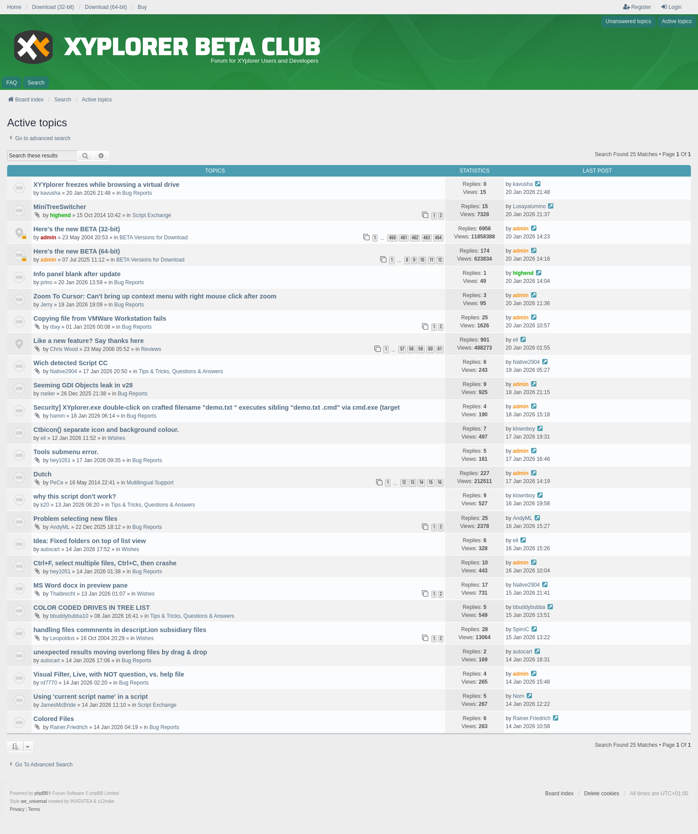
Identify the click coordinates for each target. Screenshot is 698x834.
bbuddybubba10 (69, 616)
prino (47, 282)
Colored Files (53, 718)
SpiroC (521, 629)
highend (60, 215)
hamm (57, 416)
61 (440, 349)
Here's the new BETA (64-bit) (76, 251)
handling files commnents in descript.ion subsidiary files (120, 629)
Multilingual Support (149, 482)
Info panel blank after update (77, 274)
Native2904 (63, 371)
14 (421, 482)
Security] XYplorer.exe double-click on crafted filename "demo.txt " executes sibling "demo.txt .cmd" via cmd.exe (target (216, 407)
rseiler (48, 394)
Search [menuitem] (36, 83)
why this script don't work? (74, 496)
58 (411, 349)
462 (415, 238)
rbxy (55, 327)
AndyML (59, 527)
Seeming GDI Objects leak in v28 (83, 385)
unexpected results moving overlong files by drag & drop (120, 652)
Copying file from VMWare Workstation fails (99, 318)
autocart (50, 549)
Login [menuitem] (671, 7)
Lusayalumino (529, 206)
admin (48, 237)
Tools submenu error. (65, 451)
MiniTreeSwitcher (59, 206)
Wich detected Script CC (70, 363)
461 (404, 238)
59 (420, 349)
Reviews (151, 349)
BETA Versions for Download (153, 237)
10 (422, 260)
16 (440, 482)
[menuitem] (17, 810)
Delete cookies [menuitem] (601, 793)
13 (412, 482)
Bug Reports (137, 193)
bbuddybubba (529, 607)
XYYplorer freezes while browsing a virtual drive (106, 184)
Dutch (42, 474)
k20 (45, 505)
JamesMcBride (58, 705)
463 (426, 238)
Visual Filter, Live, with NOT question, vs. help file (108, 674)
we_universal (34, 801)
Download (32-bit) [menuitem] (53, 7)
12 (440, 260)
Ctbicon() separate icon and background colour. (106, 429)
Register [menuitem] (637, 7)
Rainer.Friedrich (69, 727)
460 (392, 238)
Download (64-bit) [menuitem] (106, 7)
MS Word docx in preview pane (80, 585)
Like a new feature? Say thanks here (88, 340)
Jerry (47, 305)
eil (515, 340)
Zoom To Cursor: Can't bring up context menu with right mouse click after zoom (154, 296)
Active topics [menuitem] (677, 21)
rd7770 (49, 683)
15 (431, 482)
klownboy (524, 429)
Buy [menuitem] (142, 7)
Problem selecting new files (75, 518)
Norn (518, 696)
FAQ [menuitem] (11, 83)
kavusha (51, 193)
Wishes (116, 438)
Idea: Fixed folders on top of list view (89, 540)
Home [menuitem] (14, 7)
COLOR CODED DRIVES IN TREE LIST (91, 607)
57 (402, 349)
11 (431, 260)
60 (430, 349)
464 (438, 238)
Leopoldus (62, 638)
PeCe (56, 482)
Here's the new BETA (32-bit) (76, 229)
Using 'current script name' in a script (90, 696)
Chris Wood (63, 349)
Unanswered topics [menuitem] (628, 21)
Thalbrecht (62, 594)
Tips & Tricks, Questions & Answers (181, 371)
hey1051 (60, 460)
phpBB (41, 793)
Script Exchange (151, 215)
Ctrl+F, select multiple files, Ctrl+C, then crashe (105, 563)
